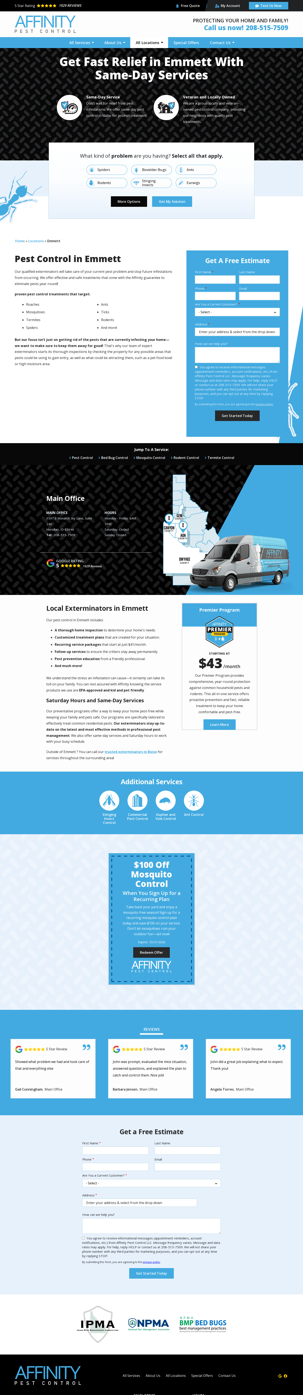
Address (201, 324)
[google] (280, 1375)
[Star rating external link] (83, 5)
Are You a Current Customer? (216, 304)
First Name (203, 272)
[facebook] (285, 1375)
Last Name (247, 272)
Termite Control (220, 458)
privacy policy (264, 404)
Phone (199, 288)
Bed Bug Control (114, 458)
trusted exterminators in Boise (131, 751)
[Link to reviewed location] (53, 1049)
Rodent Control (186, 458)
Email (243, 288)
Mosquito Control (150, 458)
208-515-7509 (64, 535)
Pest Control (82, 458)
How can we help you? (211, 344)
